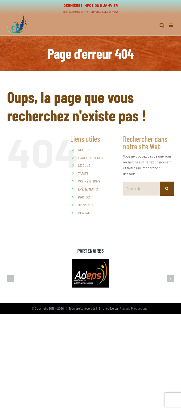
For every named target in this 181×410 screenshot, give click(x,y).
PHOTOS (84, 197)
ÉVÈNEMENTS (88, 189)
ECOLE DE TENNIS (91, 158)
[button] (10, 278)
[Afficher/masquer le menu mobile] (171, 23)
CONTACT (85, 213)
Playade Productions (133, 308)
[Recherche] (167, 189)
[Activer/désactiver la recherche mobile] (162, 23)
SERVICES (85, 205)
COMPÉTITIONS (89, 181)
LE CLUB (84, 165)
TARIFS (83, 173)
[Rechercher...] (141, 189)
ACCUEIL (84, 150)
